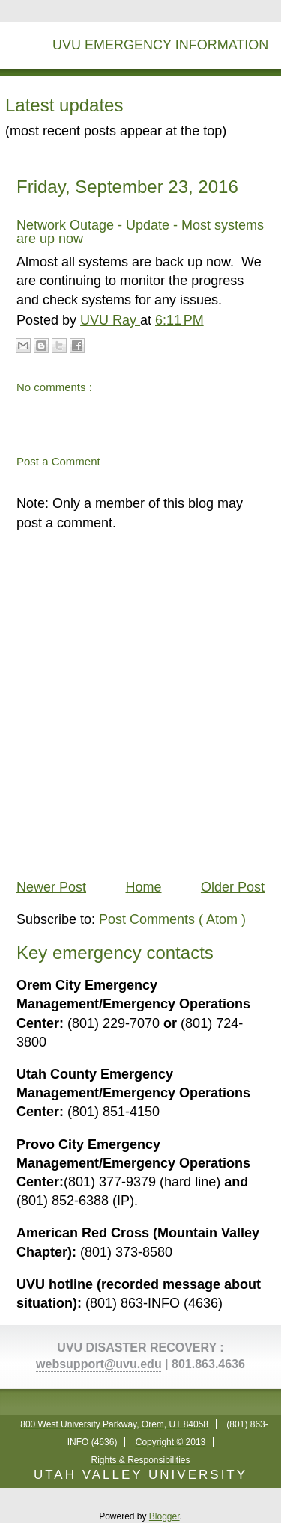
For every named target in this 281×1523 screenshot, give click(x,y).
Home (143, 887)
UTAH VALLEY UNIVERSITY (140, 1475)
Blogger (164, 1516)
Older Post (233, 887)
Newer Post (51, 887)
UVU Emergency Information (160, 44)
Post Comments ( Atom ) (172, 919)
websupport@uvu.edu (99, 1364)
